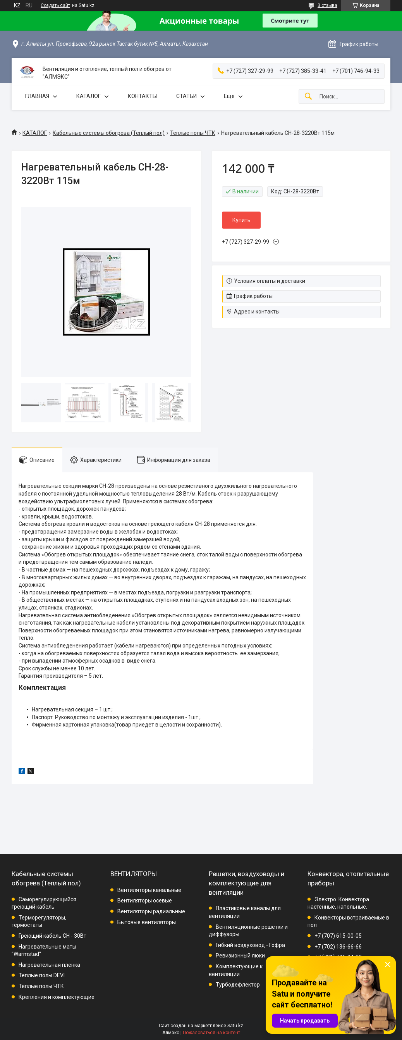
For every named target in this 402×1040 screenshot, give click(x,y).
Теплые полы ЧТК (192, 133)
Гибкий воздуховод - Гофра (250, 945)
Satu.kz (235, 1025)
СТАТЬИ (186, 96)
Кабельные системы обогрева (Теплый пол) (109, 133)
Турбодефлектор (238, 984)
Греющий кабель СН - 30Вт (52, 936)
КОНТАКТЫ (142, 96)
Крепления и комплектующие (56, 997)
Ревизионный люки (240, 955)
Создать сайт (55, 5)
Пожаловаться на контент (211, 1032)
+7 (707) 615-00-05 (338, 936)
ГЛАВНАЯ (37, 96)
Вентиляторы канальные (149, 890)
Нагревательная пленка (49, 965)
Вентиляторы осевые (144, 900)
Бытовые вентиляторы (146, 922)
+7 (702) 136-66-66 (338, 947)
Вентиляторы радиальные (151, 911)
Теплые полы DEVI (42, 975)
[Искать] (308, 97)
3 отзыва (327, 5)
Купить (241, 220)
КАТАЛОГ (88, 96)
